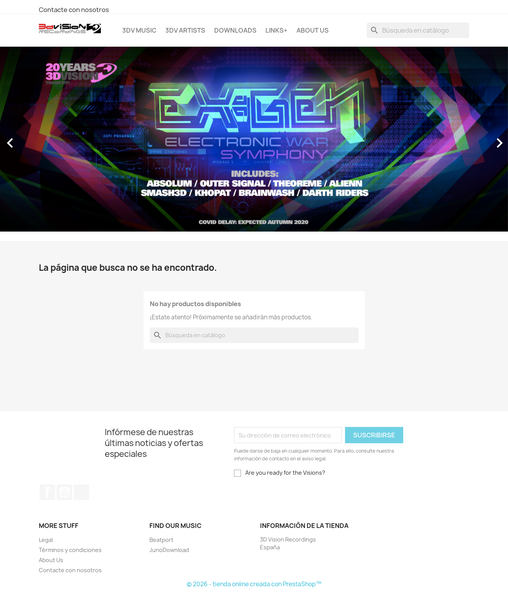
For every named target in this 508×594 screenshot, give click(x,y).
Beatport (161, 539)
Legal (46, 539)
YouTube (64, 492)
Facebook (47, 492)
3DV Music (139, 30)
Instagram (81, 492)
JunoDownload (169, 550)
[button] (38, 139)
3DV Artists (185, 30)
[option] (254, 139)
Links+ (276, 30)
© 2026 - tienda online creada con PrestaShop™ (254, 584)
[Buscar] (418, 30)
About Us (312, 30)
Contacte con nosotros (74, 9)
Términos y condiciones (70, 550)
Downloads (235, 30)
